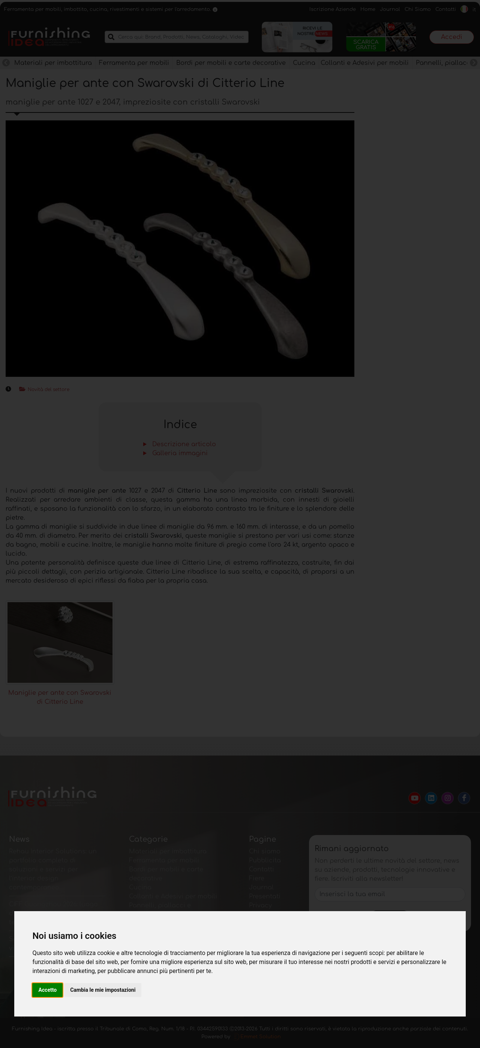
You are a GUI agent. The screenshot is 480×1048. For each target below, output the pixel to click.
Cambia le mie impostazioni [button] (102, 990)
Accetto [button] (47, 990)
